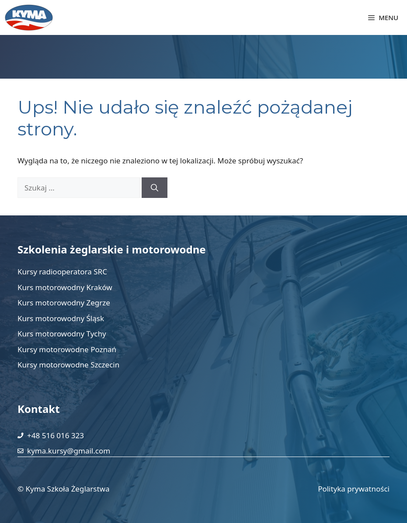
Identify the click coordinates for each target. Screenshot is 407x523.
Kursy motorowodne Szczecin (68, 365)
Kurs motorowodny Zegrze (63, 303)
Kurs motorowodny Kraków (64, 287)
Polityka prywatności (354, 489)
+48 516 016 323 (55, 435)
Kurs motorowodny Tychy (61, 334)
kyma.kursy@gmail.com (68, 451)
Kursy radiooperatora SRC (62, 272)
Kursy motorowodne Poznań (66, 349)
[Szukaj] (154, 187)
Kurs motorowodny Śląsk (60, 318)
